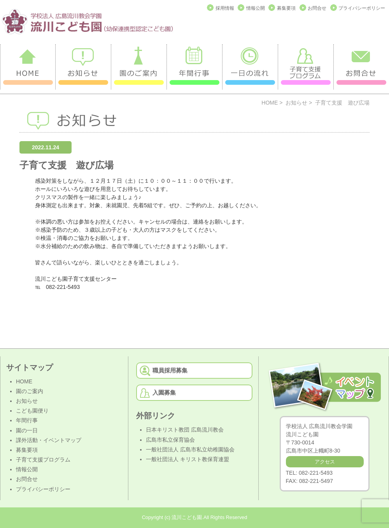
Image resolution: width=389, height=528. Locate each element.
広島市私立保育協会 (170, 440)
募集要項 (286, 8)
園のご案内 (29, 391)
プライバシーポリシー (361, 8)
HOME (269, 103)
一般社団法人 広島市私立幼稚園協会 (190, 449)
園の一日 (27, 430)
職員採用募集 (169, 370)
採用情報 (225, 8)
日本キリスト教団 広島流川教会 (185, 430)
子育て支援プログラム (43, 459)
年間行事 (27, 420)
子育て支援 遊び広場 (66, 165)
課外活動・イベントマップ (48, 440)
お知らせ (296, 103)
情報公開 (255, 8)
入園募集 (164, 392)
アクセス (325, 462)
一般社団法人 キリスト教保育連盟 (187, 459)
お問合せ (317, 8)
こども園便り (32, 410)
